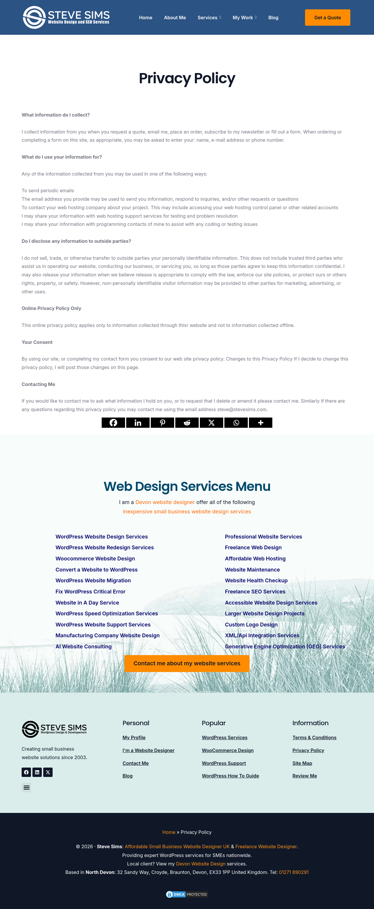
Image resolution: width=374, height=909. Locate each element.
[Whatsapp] (236, 423)
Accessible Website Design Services (271, 599)
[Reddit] (187, 423)
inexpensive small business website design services (186, 511)
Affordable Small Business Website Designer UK (177, 841)
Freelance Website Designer (266, 841)
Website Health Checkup (256, 578)
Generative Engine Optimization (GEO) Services (285, 641)
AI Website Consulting (84, 641)
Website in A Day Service (87, 599)
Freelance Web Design (253, 547)
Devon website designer (165, 502)
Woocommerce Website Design (95, 557)
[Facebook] (113, 423)
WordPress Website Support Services (103, 620)
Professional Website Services (263, 536)
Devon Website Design (201, 858)
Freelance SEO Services (255, 589)
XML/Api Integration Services (262, 631)
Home (169, 827)
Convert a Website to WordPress (97, 568)
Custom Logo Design (251, 620)
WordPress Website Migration (93, 578)
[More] (260, 423)
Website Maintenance (252, 568)
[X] (211, 423)
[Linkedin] (138, 423)
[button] (26, 782)
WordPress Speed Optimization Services (107, 610)
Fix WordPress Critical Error (90, 589)
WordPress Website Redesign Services (105, 547)
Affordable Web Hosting (255, 557)
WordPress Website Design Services (102, 536)
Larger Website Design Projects (264, 610)
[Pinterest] (162, 423)
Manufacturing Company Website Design (108, 631)
